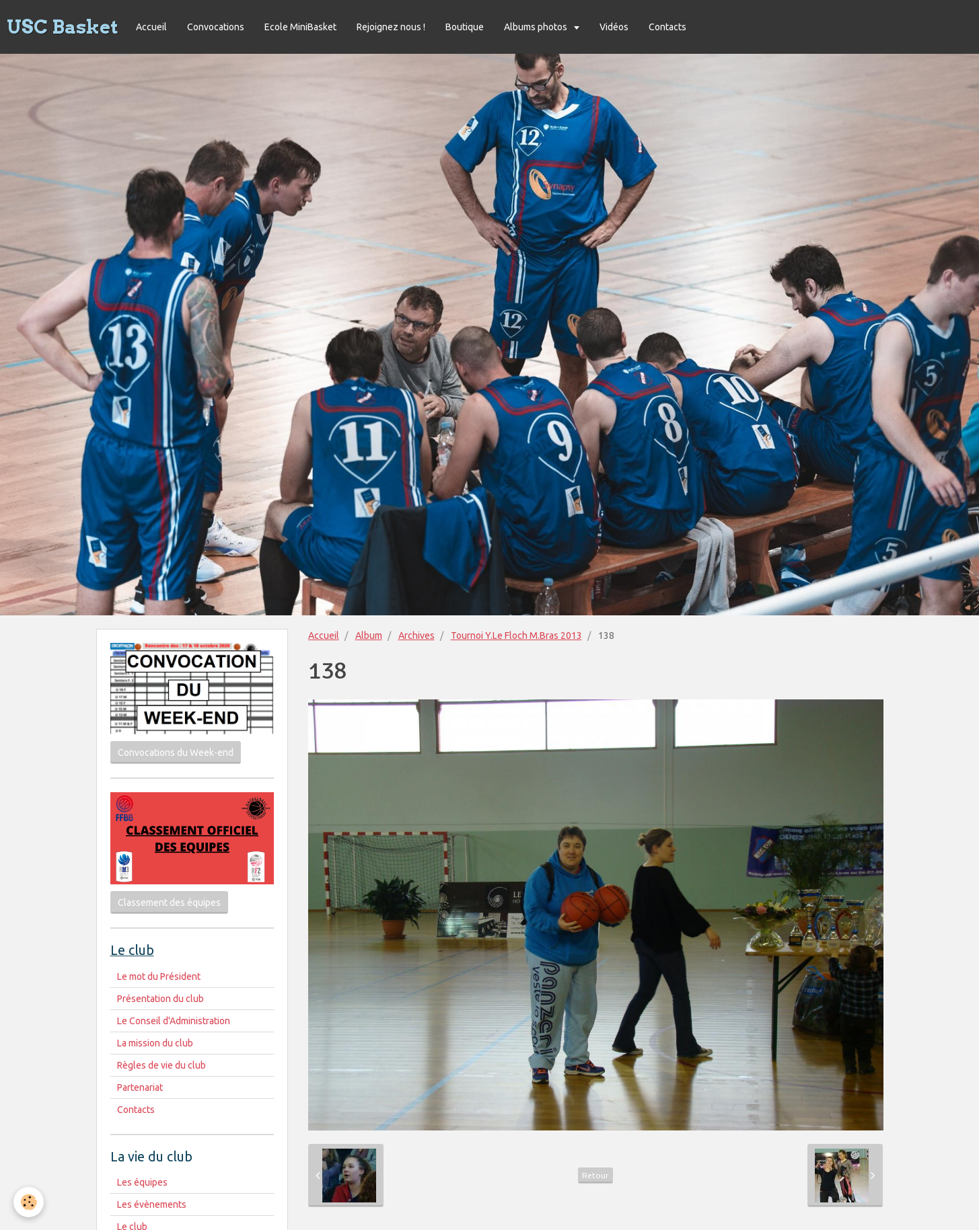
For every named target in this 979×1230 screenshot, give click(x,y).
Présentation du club (160, 998)
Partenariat (140, 1087)
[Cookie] (28, 1202)
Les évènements (151, 1204)
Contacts (667, 27)
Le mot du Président (159, 976)
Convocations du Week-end (175, 752)
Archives (416, 635)
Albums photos (536, 27)
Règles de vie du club (161, 1065)
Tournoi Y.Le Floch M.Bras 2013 (516, 635)
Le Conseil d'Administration (173, 1020)
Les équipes (142, 1182)
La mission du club (155, 1043)
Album (368, 635)
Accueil (151, 27)
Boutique (464, 27)
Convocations (215, 27)
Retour (595, 1175)
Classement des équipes (169, 902)
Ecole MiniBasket (300, 27)
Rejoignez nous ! (391, 27)
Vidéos (614, 27)
